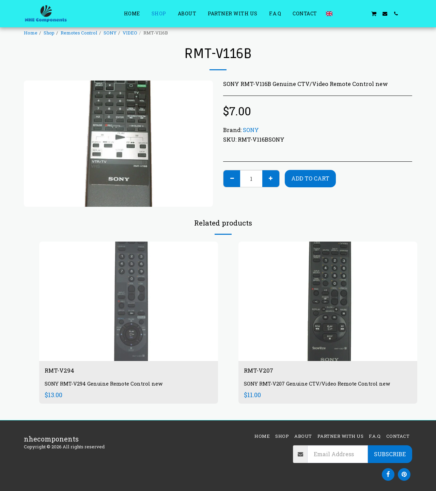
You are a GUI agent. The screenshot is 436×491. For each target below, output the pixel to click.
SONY (110, 33)
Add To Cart (310, 178)
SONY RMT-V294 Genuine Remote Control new (107, 385)
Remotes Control (79, 33)
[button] (341, 13)
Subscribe (390, 454)
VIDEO (130, 33)
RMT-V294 (62, 371)
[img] (128, 301)
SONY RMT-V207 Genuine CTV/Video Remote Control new (322, 385)
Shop (49, 33)
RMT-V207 (261, 371)
